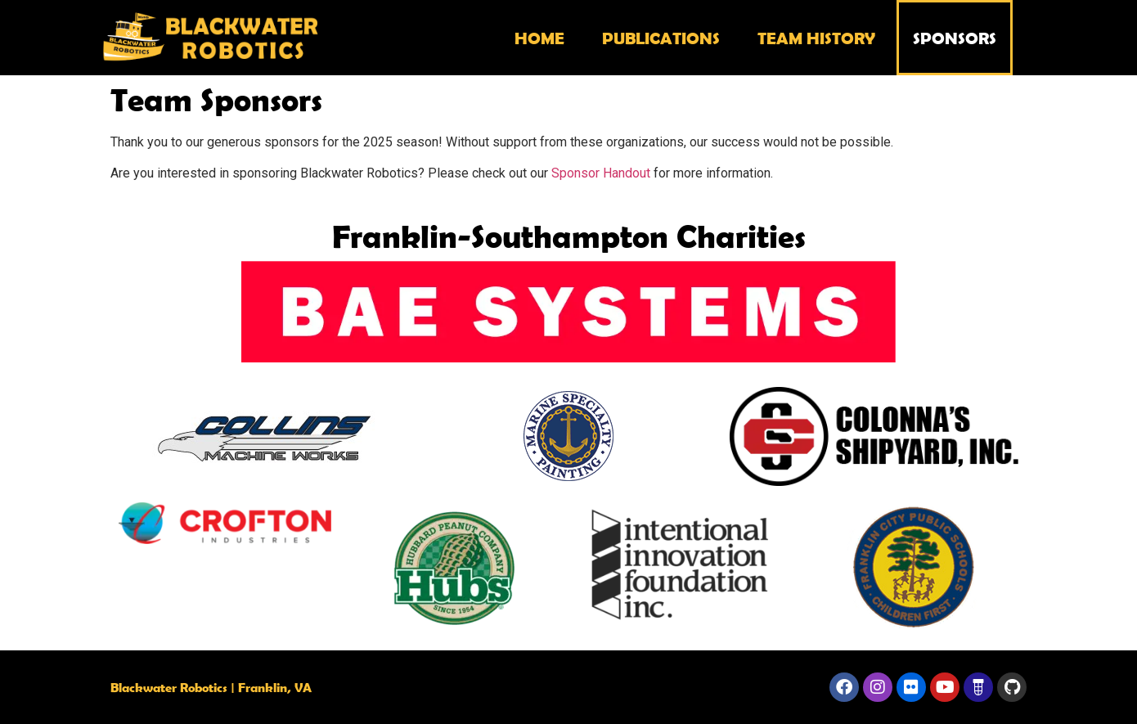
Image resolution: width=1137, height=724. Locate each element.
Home (539, 37)
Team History (816, 37)
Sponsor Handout (600, 173)
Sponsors (954, 37)
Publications (661, 37)
